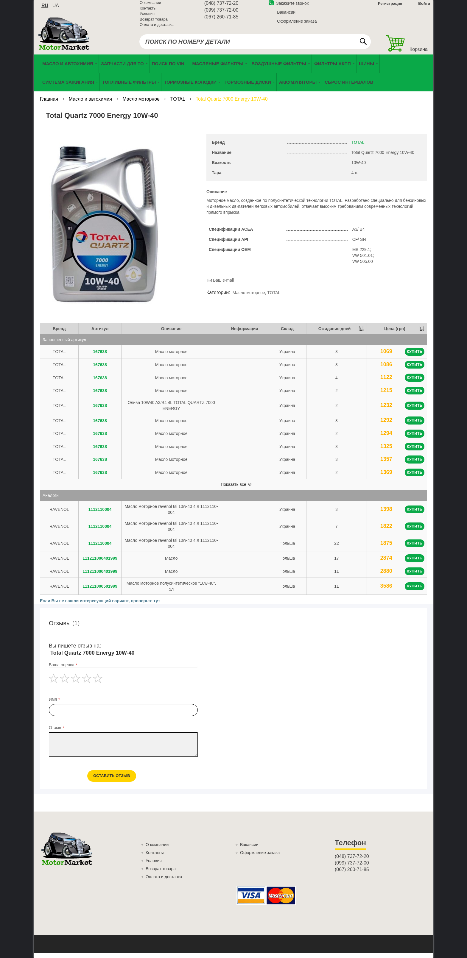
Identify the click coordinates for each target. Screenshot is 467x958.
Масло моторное (142, 104)
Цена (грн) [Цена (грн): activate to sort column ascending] (394, 333)
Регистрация (389, 7)
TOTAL (178, 104)
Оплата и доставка (157, 28)
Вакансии (286, 15)
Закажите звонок (289, 6)
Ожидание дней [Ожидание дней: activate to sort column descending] (334, 333)
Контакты (148, 12)
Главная (49, 104)
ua (55, 9)
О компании (150, 6)
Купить (414, 356)
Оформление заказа (297, 24)
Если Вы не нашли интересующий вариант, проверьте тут (100, 605)
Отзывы (64, 628)
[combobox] (255, 45)
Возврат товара (154, 23)
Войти (424, 7)
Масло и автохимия (91, 104)
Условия (147, 17)
